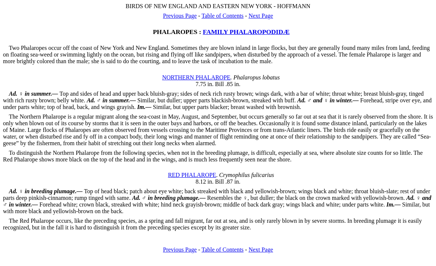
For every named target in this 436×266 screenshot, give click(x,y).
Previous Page (180, 16)
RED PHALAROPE (192, 175)
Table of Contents (223, 16)
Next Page (261, 16)
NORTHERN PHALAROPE (196, 77)
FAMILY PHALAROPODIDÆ (246, 31)
